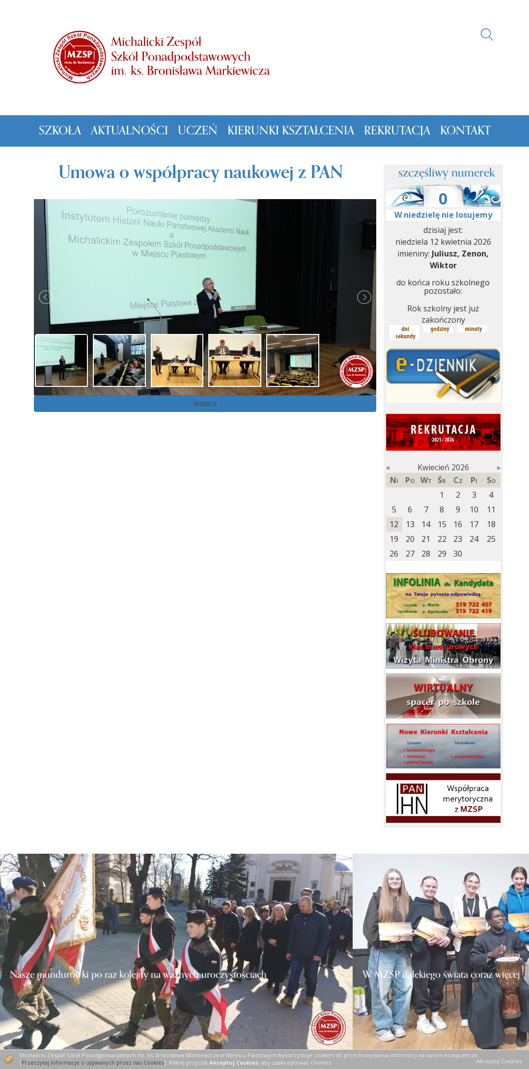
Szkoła (60, 130)
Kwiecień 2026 (443, 467)
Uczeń (198, 130)
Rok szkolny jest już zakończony (443, 314)
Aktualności (129, 130)
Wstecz (205, 403)
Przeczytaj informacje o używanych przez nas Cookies (93, 1062)
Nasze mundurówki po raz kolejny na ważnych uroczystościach (138, 974)
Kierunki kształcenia (290, 130)
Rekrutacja (397, 130)
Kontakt (465, 130)
